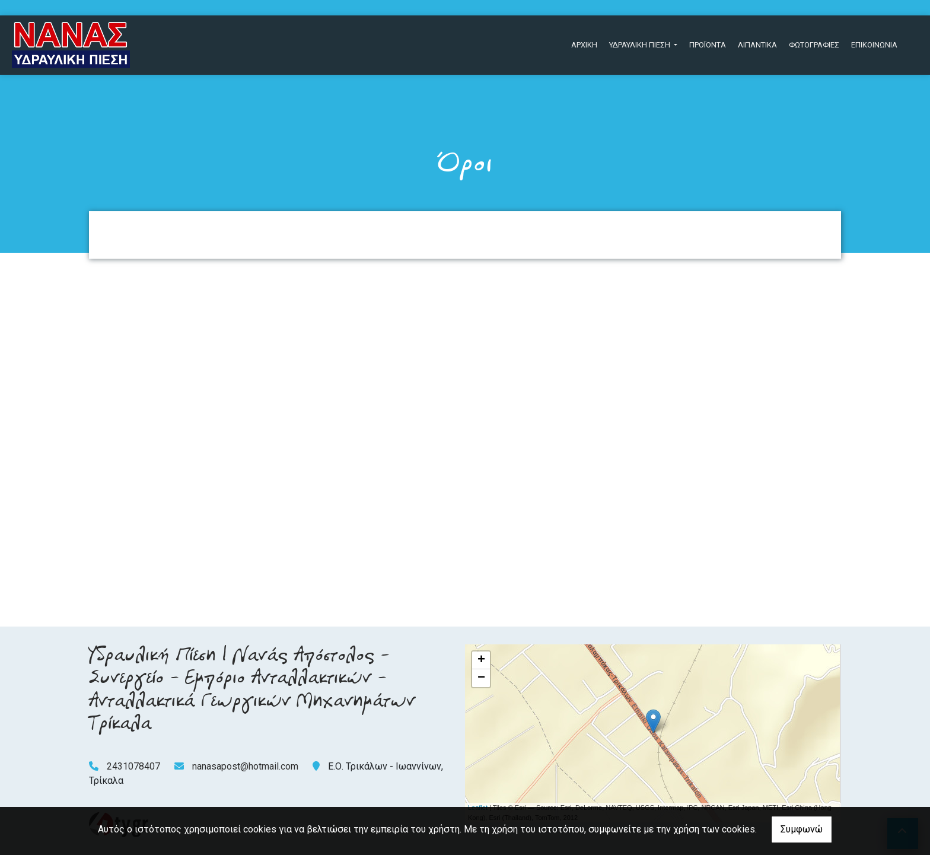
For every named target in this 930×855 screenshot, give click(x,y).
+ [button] (481, 660)
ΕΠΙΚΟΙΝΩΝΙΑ (874, 44)
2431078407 (133, 766)
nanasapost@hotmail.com (245, 766)
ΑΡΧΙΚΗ (584, 44)
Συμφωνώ (802, 829)
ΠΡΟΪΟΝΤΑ (707, 44)
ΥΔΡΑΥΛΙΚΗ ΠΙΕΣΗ (640, 44)
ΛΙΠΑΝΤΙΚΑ (757, 44)
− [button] (481, 678)
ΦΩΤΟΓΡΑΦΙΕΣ (814, 44)
